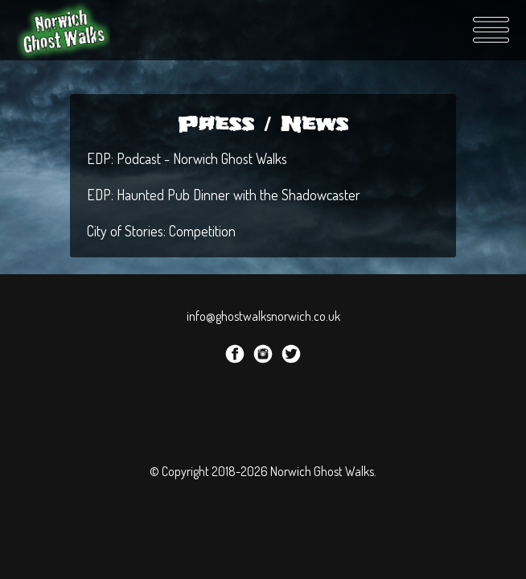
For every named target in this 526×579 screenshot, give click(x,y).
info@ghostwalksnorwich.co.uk (263, 316)
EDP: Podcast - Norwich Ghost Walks (187, 158)
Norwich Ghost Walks (65, 30)
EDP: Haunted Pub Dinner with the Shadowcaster (223, 194)
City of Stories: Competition (161, 231)
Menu (491, 30)
